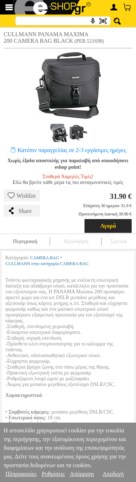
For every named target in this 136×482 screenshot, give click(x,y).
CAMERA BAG (44, 257)
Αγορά (108, 226)
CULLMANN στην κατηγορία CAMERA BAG (46, 263)
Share (20, 210)
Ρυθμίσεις (53, 474)
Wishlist (22, 195)
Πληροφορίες (21, 474)
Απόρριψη (82, 474)
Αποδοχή (113, 474)
